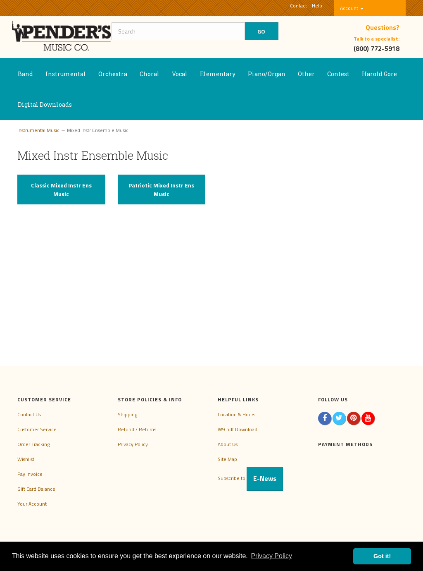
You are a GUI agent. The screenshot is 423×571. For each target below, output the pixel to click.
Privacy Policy (133, 444)
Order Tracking (33, 444)
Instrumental (65, 74)
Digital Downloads (45, 104)
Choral (149, 74)
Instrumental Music (38, 130)
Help (317, 6)
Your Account (32, 504)
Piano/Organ (266, 74)
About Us (228, 444)
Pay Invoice (30, 474)
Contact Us (29, 414)
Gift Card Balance (36, 489)
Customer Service (37, 429)
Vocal (180, 74)
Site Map (227, 459)
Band (25, 74)
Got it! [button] (382, 556)
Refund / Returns (137, 429)
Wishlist (25, 459)
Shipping (127, 414)
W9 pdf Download (237, 429)
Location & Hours (236, 414)
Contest (338, 74)
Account (352, 8)
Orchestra (112, 74)
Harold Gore (379, 74)
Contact (298, 6)
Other (306, 74)
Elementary (217, 74)
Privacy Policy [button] (271, 555)
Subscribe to (250, 478)
